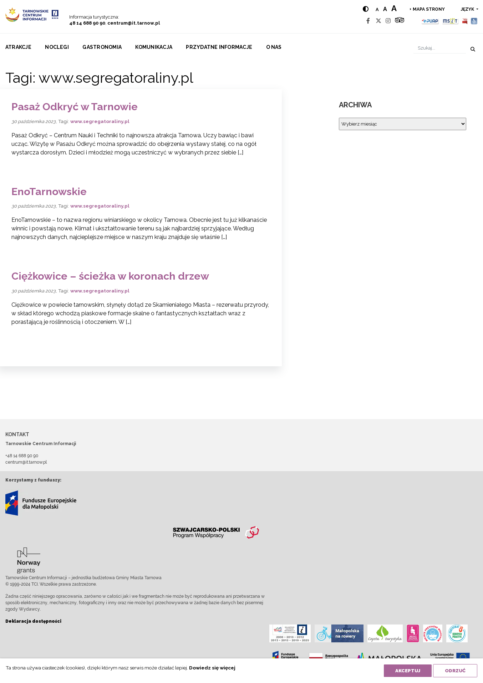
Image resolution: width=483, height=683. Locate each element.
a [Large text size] (394, 8)
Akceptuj (407, 670)
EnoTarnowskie (49, 191)
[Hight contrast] (365, 9)
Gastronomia (102, 47)
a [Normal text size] (377, 9)
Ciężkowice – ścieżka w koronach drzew (110, 276)
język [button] (468, 9)
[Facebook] (368, 20)
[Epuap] (430, 20)
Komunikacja (153, 47)
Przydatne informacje (219, 47)
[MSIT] (450, 20)
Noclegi (57, 47)
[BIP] (465, 20)
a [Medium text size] (385, 9)
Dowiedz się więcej (212, 668)
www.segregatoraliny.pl (99, 121)
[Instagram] (388, 20)
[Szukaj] (439, 48)
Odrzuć (455, 670)
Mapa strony (429, 9)
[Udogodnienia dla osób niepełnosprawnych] (474, 20)
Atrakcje (18, 47)
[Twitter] (378, 20)
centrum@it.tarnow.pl (133, 23)
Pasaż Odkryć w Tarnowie (74, 107)
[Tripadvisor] (399, 20)
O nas (274, 47)
